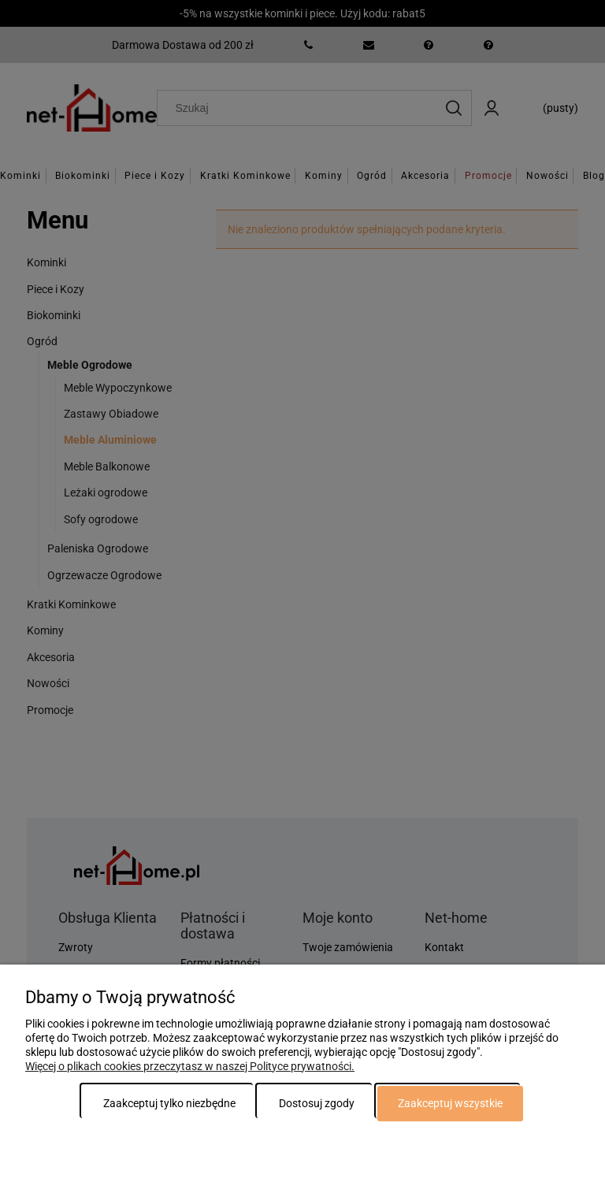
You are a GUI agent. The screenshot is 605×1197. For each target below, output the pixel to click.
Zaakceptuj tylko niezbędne (169, 1103)
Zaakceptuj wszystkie (450, 1103)
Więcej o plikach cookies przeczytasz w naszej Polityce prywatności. (189, 1066)
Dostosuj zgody (316, 1103)
